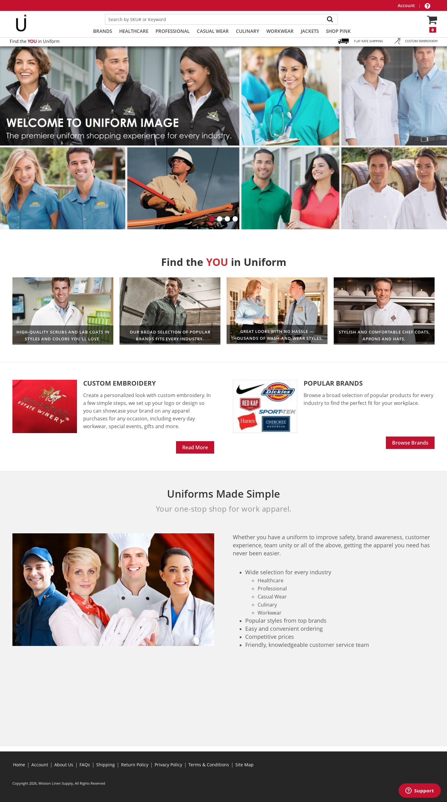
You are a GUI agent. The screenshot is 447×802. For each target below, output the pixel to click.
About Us (63, 765)
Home (19, 765)
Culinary (247, 31)
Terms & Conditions (208, 765)
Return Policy (134, 765)
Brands (102, 31)
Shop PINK (338, 31)
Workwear (280, 31)
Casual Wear (213, 31)
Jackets (310, 31)
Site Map (244, 765)
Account (407, 5)
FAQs (84, 765)
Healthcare (133, 31)
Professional (173, 31)
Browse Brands (410, 442)
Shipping (105, 765)
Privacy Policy (168, 765)
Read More (195, 447)
